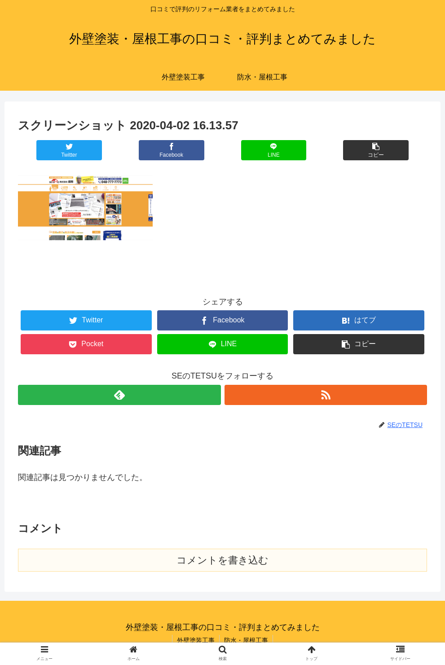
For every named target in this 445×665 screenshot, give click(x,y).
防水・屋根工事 (246, 640)
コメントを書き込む (222, 560)
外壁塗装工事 (196, 640)
